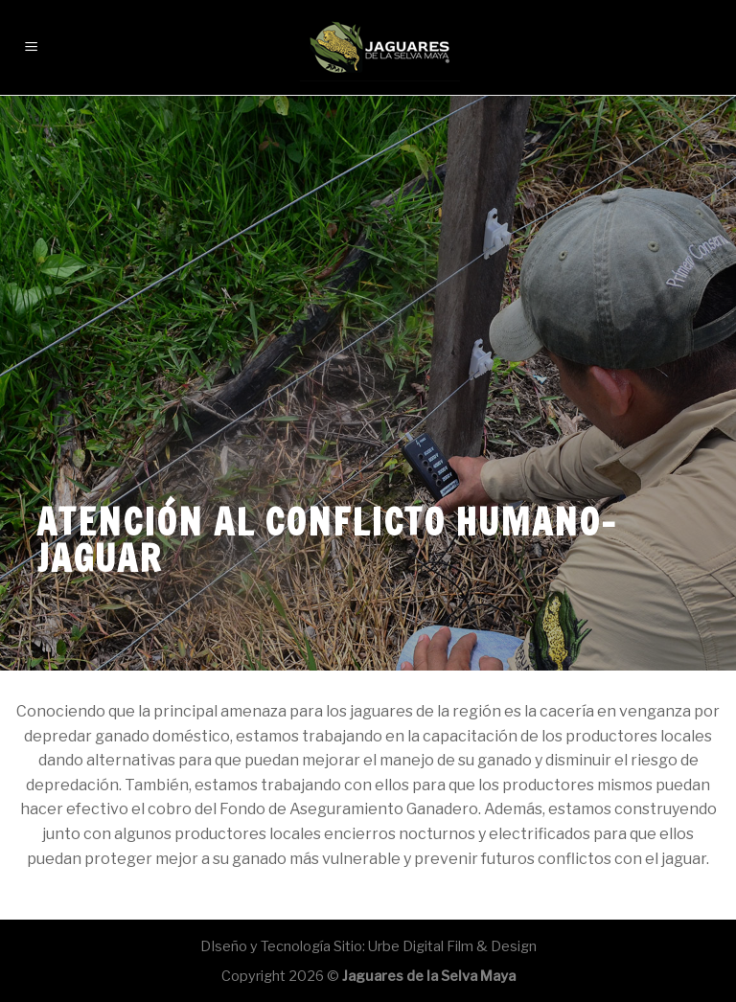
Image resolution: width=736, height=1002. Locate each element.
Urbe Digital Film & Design (452, 946)
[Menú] (32, 38)
